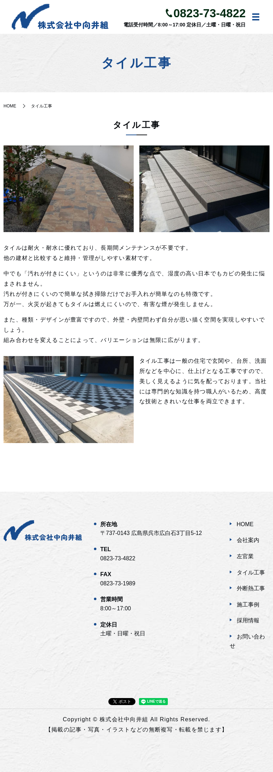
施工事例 (248, 605)
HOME (10, 106)
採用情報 (248, 620)
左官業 (245, 556)
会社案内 (248, 540)
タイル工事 (251, 572)
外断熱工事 (251, 588)
